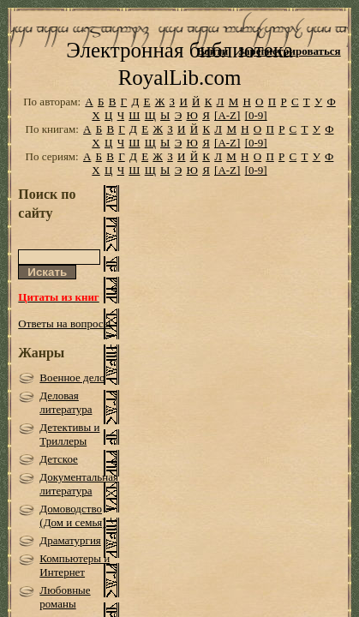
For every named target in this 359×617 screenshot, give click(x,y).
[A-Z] (227, 132)
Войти (213, 51)
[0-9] (256, 132)
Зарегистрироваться (289, 51)
